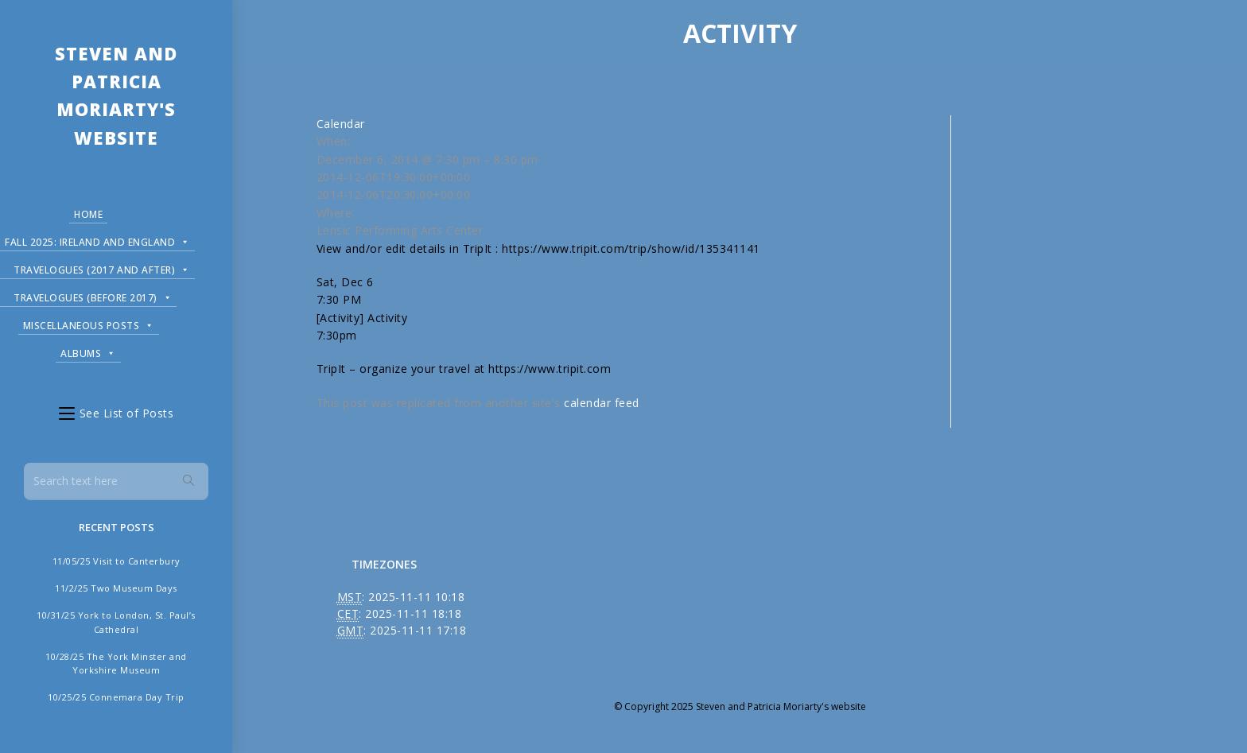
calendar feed (601, 402)
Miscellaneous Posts (88, 323)
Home (88, 214)
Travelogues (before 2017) (93, 295)
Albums (88, 351)
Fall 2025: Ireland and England (97, 239)
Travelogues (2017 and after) (102, 267)
